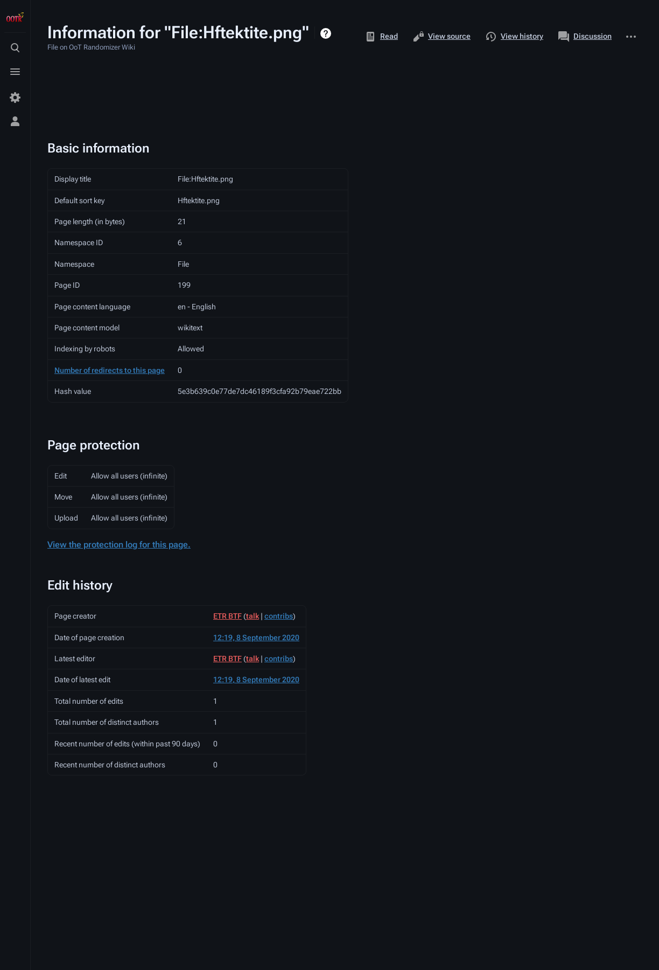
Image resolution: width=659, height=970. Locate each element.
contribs (278, 616)
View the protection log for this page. (119, 544)
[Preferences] (15, 97)
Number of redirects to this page (109, 370)
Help (327, 33)
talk (252, 616)
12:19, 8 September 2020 (256, 637)
